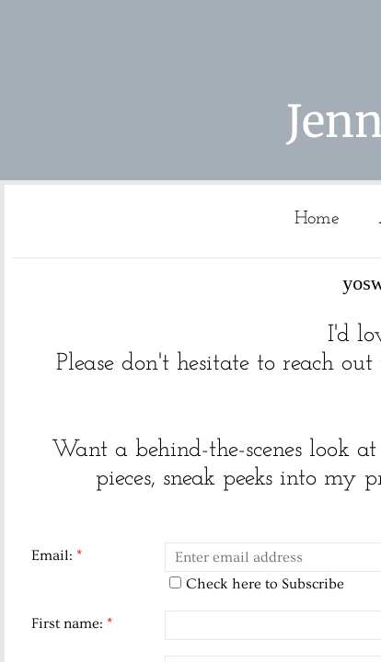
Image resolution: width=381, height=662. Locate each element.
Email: (56, 555)
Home (317, 219)
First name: (71, 623)
